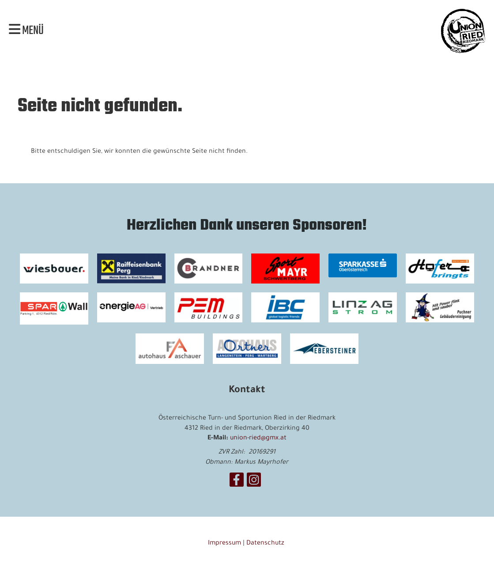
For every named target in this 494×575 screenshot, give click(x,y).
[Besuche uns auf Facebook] (237, 484)
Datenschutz (266, 543)
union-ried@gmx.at (258, 438)
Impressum (224, 543)
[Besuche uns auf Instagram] (254, 484)
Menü (26, 31)
